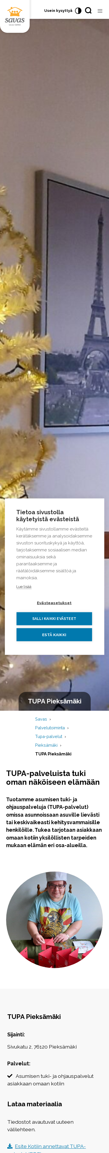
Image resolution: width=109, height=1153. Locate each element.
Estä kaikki (54, 634)
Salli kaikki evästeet (54, 619)
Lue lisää (23, 586)
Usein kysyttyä (58, 10)
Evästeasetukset (54, 602)
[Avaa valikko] (100, 11)
